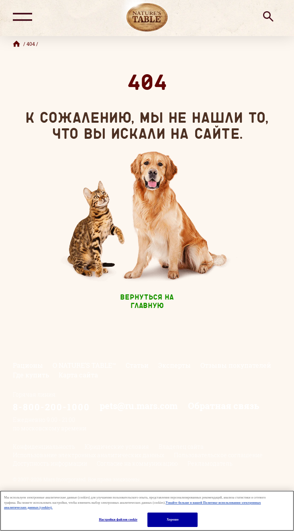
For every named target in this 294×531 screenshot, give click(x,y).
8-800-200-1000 (51, 407)
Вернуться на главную (147, 302)
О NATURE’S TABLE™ (84, 365)
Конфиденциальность (44, 446)
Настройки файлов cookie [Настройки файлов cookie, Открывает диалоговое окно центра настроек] (118, 519)
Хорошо (173, 519)
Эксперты (174, 365)
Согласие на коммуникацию (137, 463)
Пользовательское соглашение (218, 455)
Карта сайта (78, 375)
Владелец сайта (181, 446)
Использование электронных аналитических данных (88, 455)
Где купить (31, 375)
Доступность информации (50, 463)
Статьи (137, 365)
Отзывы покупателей (235, 365)
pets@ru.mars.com (139, 405)
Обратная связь (223, 405)
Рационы (28, 365)
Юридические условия (117, 446)
